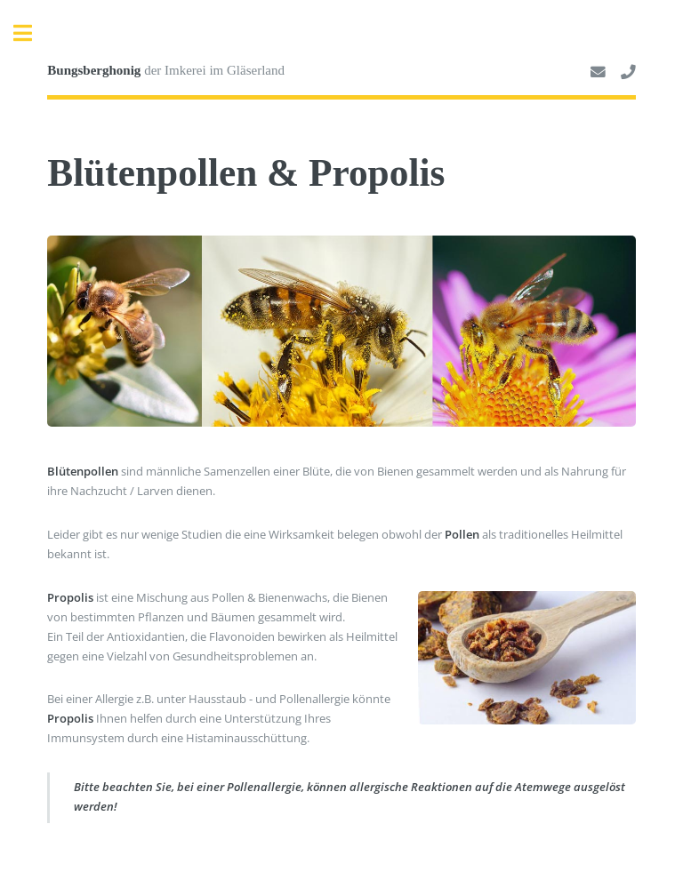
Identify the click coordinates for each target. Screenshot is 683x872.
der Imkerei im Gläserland (166, 70)
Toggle (32, 33)
